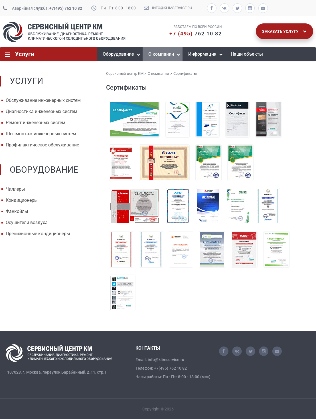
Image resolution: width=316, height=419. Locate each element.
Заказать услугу (284, 31)
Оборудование (118, 54)
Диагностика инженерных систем (41, 111)
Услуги (24, 54)
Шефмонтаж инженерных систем (41, 133)
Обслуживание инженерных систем (43, 100)
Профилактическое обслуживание (42, 145)
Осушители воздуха (27, 222)
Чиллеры (15, 189)
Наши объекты (247, 54)
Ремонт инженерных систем (35, 122)
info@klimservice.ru (172, 8)
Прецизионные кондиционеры (38, 233)
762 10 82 (195, 34)
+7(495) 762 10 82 (65, 8)
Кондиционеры (22, 200)
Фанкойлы (17, 211)
